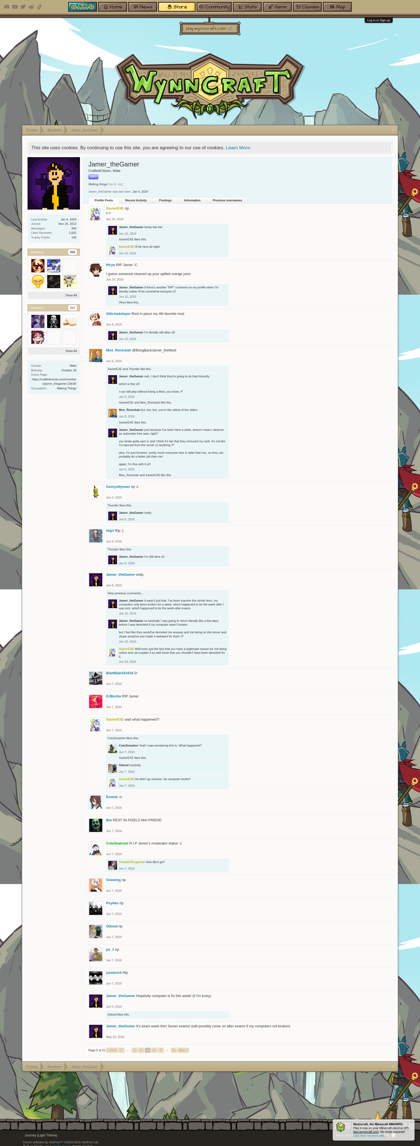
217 (72, 307)
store (177, 7)
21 (173, 1050)
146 (73, 237)
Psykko (112, 903)
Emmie (112, 797)
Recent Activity (136, 200)
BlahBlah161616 (119, 673)
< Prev (111, 1050)
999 (72, 252)
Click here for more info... (370, 1135)
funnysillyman (118, 487)
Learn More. (238, 147)
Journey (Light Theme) (41, 1135)
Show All (71, 295)
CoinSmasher (116, 738)
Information (192, 200)
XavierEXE (126, 239)
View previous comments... (125, 593)
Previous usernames (227, 200)
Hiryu (110, 265)
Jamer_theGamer (131, 227)
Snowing (113, 880)
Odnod (123, 765)
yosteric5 (114, 973)
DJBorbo (113, 696)
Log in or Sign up (378, 20)
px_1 (110, 949)
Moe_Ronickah (118, 350)
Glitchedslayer (118, 314)
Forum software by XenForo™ (61, 1142)
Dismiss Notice (411, 1123)
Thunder (134, 369)
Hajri (110, 531)
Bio (109, 820)
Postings (165, 200)
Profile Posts (104, 200)
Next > (183, 1050)
